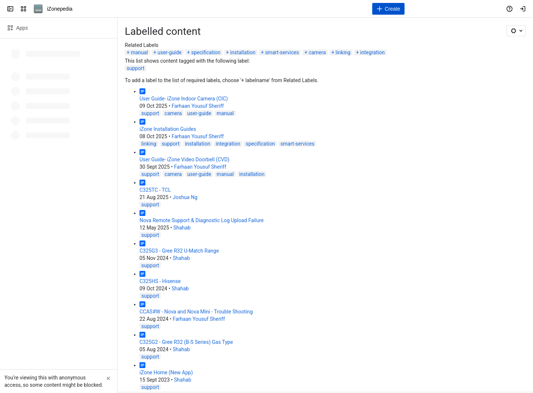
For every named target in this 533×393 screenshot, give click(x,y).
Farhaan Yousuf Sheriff (197, 106)
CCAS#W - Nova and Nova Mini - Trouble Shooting (196, 312)
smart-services (282, 52)
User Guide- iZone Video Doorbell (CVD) (184, 159)
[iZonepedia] (38, 9)
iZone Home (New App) (166, 372)
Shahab (182, 228)
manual (139, 52)
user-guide (169, 52)
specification (206, 52)
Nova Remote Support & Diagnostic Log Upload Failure (201, 220)
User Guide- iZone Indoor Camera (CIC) (183, 99)
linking (343, 52)
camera (317, 52)
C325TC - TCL (155, 190)
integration (372, 52)
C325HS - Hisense (160, 281)
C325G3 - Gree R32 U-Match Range (179, 251)
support (135, 68)
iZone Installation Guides (167, 129)
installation (242, 52)
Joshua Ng (185, 197)
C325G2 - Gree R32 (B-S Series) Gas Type (186, 342)
